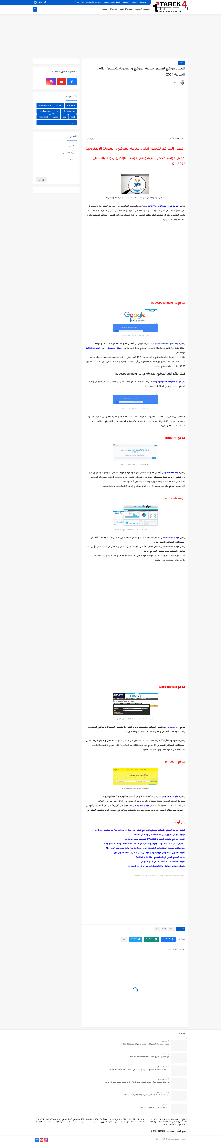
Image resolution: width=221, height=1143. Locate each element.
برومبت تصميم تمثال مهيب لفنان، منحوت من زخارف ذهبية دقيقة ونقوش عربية (137, 1082)
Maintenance (45, 105)
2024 (181, 63)
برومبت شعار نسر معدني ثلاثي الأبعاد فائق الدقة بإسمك (146, 1095)
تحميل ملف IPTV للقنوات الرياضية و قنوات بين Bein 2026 (146, 1044)
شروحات (113, 9)
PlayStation (69, 111)
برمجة (72, 122)
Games (59, 105)
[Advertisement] (110, 36)
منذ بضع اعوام (162, 1066)
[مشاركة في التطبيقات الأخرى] (124, 939)
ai (57, 111)
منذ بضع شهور (162, 1079)
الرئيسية (143, 2)
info (157, 929)
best (164, 929)
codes (55, 117)
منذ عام (164, 1041)
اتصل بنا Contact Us (112, 2)
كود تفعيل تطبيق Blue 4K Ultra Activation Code (149, 1057)
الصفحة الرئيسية (142, 9)
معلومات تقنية (126, 9)
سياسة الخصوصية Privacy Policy (88, 2)
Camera (71, 105)
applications (45, 111)
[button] (168, 939)
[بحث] (35, 9)
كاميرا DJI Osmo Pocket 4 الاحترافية (154, 1108)
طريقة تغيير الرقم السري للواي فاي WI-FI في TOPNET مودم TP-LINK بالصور (138, 1070)
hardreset (43, 117)
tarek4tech (160, 1139)
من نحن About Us (130, 2)
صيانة (104, 9)
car (64, 117)
